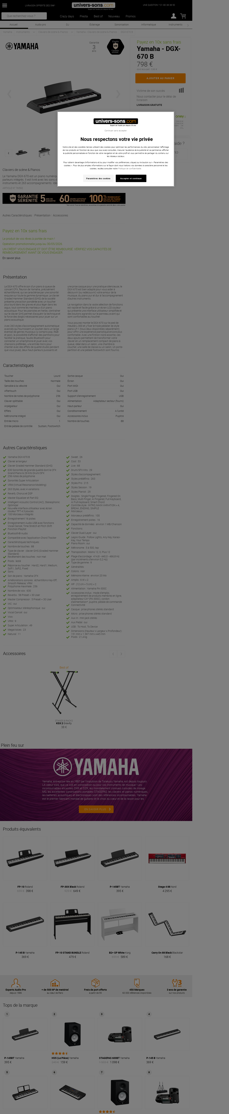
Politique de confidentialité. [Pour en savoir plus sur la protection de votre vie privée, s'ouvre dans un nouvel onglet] (130, 168)
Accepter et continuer (131, 178)
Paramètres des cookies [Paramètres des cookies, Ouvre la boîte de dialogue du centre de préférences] (98, 178)
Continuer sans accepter (116, 130)
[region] (115, 149)
